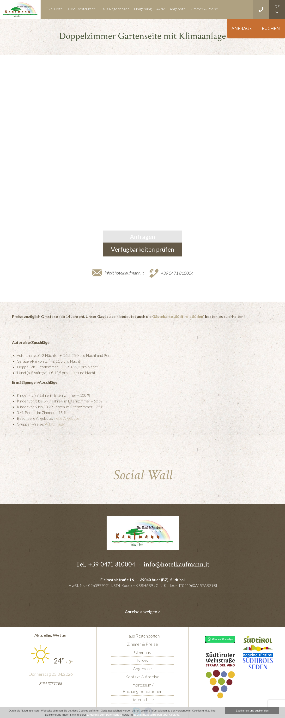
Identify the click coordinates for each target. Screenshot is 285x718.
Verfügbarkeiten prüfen (142, 249)
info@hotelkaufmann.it (124, 272)
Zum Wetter (50, 683)
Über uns (142, 652)
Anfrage (241, 28)
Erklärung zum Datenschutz (104, 714)
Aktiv (160, 8)
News (142, 660)
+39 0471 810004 (177, 272)
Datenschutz (142, 699)
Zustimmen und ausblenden (252, 710)
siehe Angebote (66, 418)
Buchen (271, 28)
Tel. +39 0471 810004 (105, 564)
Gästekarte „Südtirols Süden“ (178, 316)
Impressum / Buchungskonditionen (142, 688)
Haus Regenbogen (114, 8)
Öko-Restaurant (81, 8)
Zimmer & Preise (204, 8)
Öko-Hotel (54, 8)
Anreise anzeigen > (142, 611)
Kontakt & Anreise (142, 676)
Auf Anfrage (54, 424)
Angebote (178, 8)
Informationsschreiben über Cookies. (156, 714)
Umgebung (143, 8)
